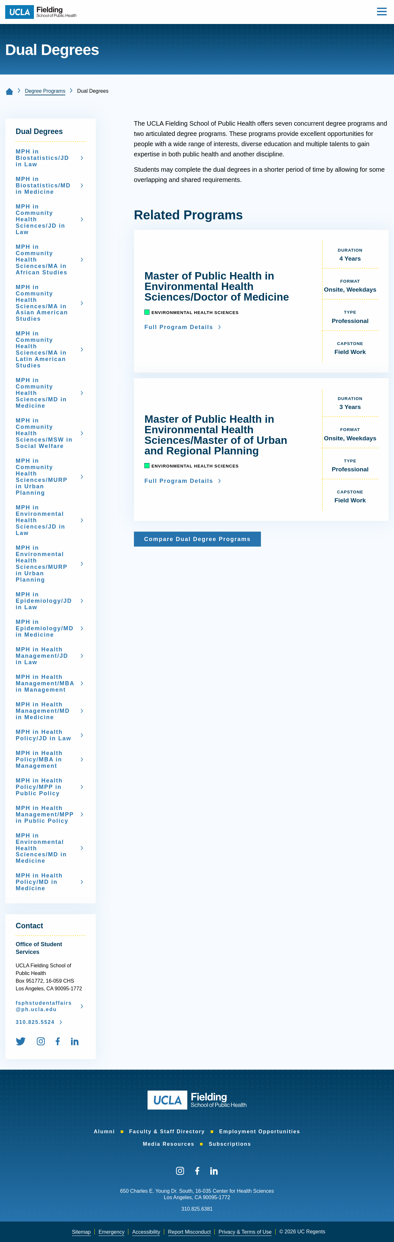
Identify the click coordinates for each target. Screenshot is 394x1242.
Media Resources (169, 1144)
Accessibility (146, 1232)
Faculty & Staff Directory (167, 1131)
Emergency (112, 1232)
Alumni (104, 1131)
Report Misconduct (189, 1232)
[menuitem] (25, 1042)
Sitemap (81, 1232)
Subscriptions (230, 1144)
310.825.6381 (197, 1209)
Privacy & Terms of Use (245, 1232)
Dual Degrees (39, 131)
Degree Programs (45, 91)
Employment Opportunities (259, 1131)
